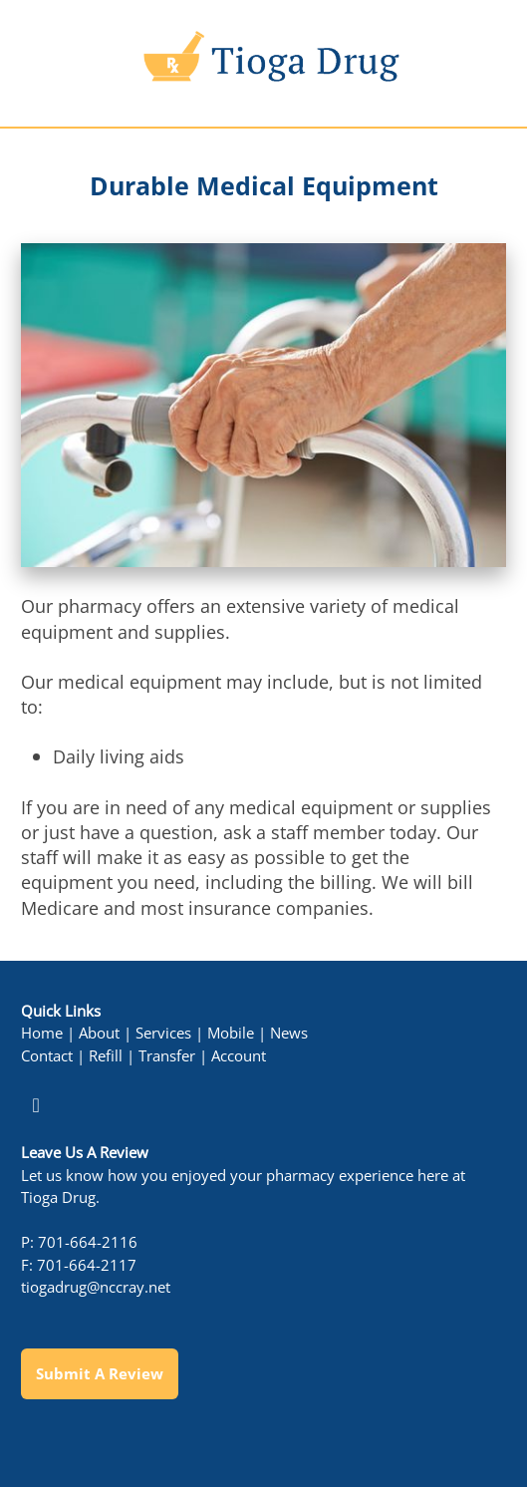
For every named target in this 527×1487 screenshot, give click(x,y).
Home (42, 1033)
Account (238, 1055)
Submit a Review (99, 1373)
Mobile (230, 1033)
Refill (106, 1055)
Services (163, 1033)
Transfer (166, 1055)
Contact (47, 1055)
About (99, 1033)
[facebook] (36, 1105)
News (289, 1033)
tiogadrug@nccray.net (95, 1287)
